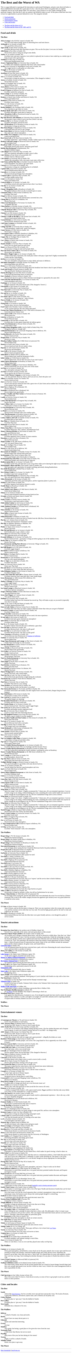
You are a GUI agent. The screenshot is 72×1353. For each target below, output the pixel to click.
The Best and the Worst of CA (13, 25)
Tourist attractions (9, 19)
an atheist (10, 991)
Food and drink (9, 17)
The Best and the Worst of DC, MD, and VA (17, 27)
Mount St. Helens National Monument (13, 957)
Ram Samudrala (5, 1350)
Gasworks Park (6, 945)
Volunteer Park (5, 981)
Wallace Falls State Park (8, 986)
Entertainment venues (11, 20)
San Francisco (16, 1294)
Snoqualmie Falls (6, 968)
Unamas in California (33, 636)
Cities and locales (9, 22)
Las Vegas (53, 1228)
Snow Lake (4, 971)
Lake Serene (5, 954)
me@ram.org (16, 1350)
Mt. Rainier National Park (9, 961)
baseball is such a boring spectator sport (44, 1185)
